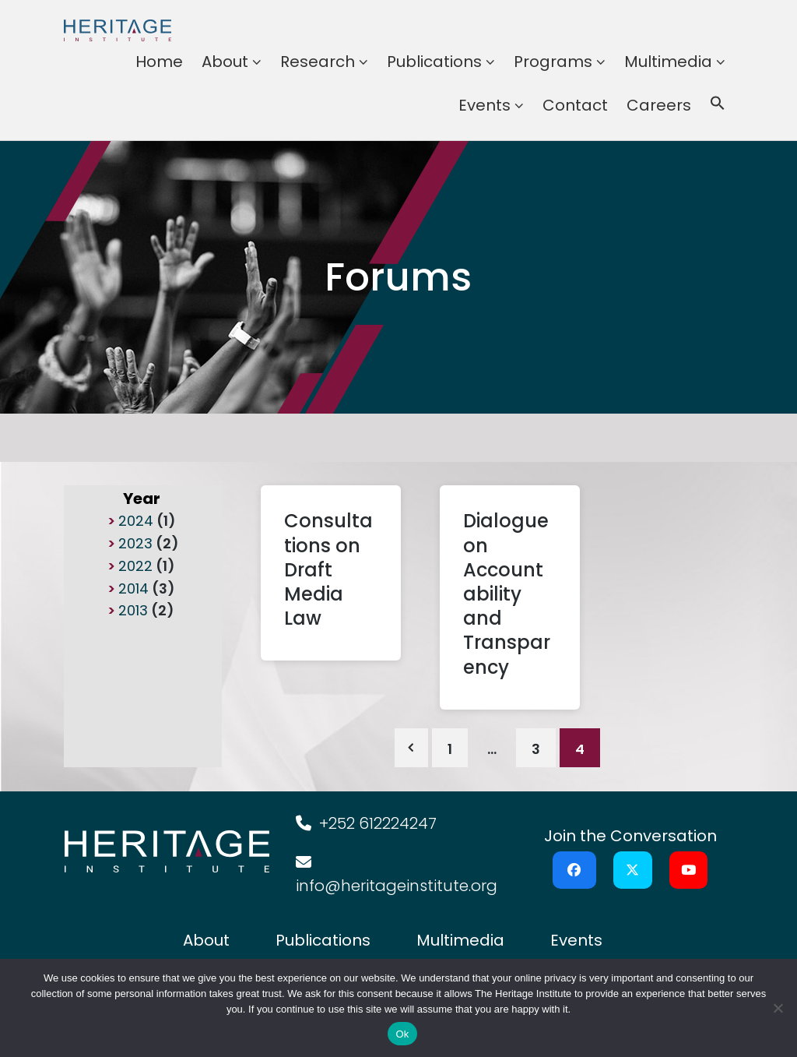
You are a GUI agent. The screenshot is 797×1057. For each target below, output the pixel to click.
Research (317, 61)
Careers (659, 105)
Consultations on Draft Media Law (328, 569)
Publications (434, 61)
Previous (411, 747)
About (225, 61)
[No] (777, 1008)
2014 (133, 588)
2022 (135, 566)
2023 (135, 543)
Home (159, 61)
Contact (575, 105)
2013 (133, 610)
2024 (135, 520)
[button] (717, 105)
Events (484, 105)
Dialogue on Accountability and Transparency (506, 593)
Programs (553, 61)
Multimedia (668, 61)
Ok (402, 1034)
